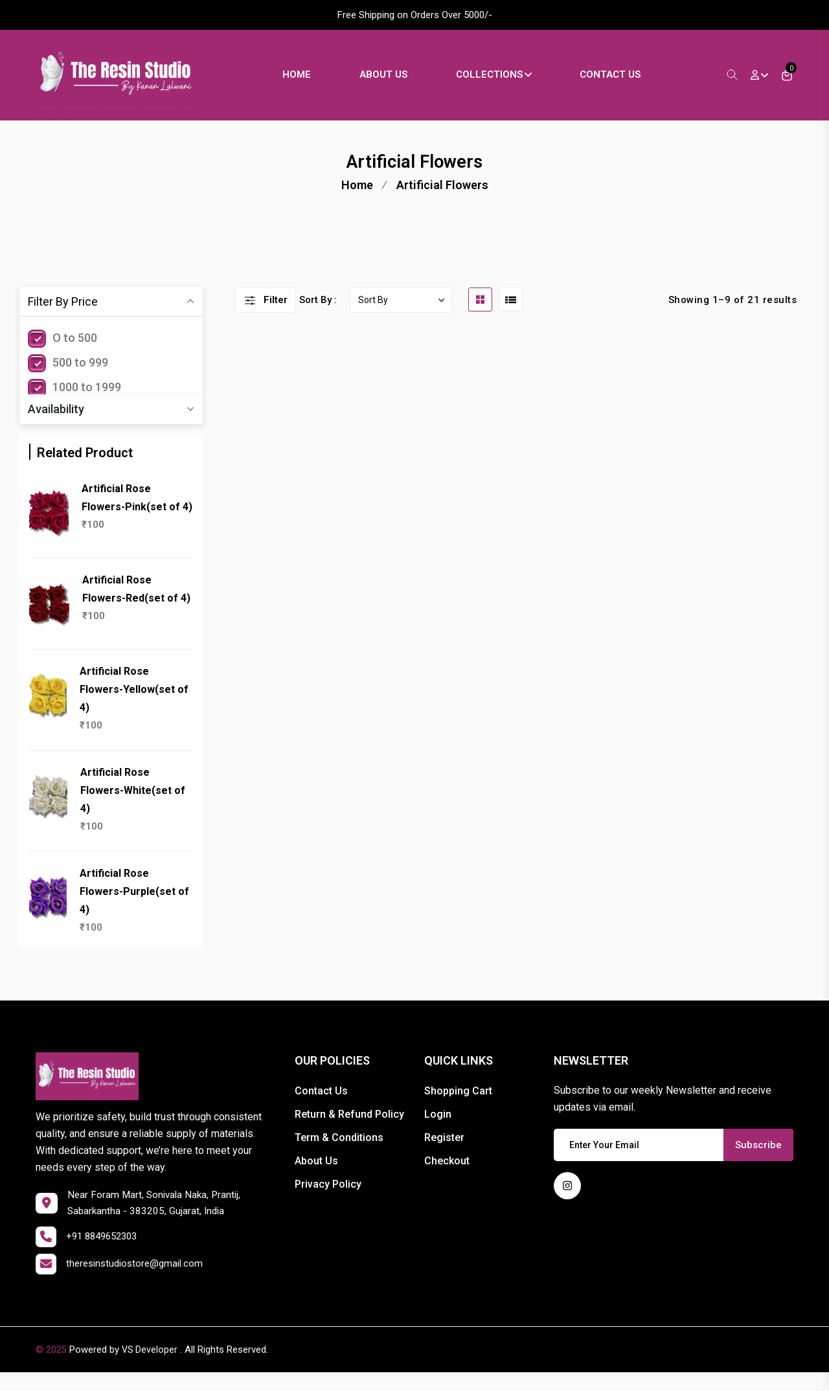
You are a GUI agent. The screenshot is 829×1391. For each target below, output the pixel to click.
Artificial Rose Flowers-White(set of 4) (132, 806)
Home (313, 82)
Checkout (447, 1176)
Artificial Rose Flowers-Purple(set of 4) (134, 907)
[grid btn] (480, 315)
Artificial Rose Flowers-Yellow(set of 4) (134, 705)
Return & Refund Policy (349, 1130)
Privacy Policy (328, 1199)
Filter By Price (63, 317)
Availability (56, 424)
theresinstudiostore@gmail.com (138, 1282)
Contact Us (626, 82)
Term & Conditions (339, 1153)
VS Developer (150, 1368)
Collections (510, 82)
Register (444, 1153)
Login (437, 1130)
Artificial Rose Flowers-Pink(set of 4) (137, 513)
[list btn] (511, 315)
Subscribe (758, 1160)
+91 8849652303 (105, 1255)
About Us (400, 82)
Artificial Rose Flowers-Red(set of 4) (136, 604)
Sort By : (318, 315)
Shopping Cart (458, 1106)
